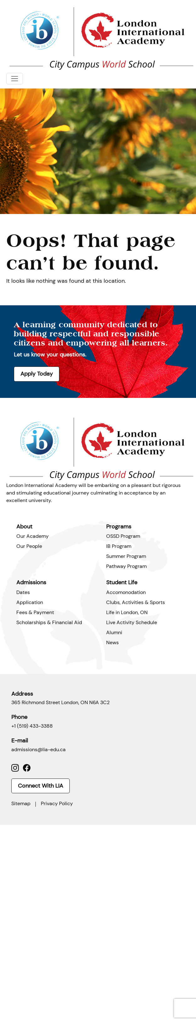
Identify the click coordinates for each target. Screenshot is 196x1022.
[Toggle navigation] (14, 78)
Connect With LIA (40, 785)
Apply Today (36, 373)
